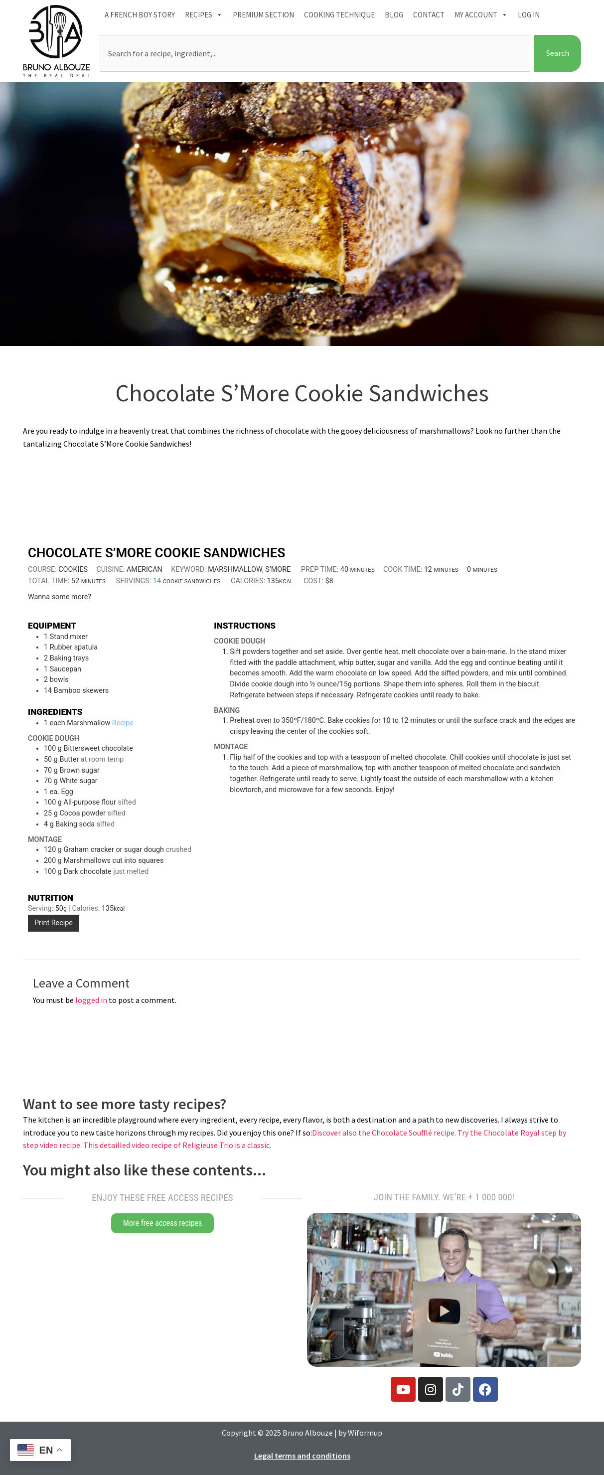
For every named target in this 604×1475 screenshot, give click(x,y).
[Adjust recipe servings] (157, 581)
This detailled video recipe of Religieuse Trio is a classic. (177, 1145)
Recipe (123, 723)
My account (481, 15)
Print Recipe (53, 923)
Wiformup (365, 1433)
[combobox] (315, 53)
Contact (429, 14)
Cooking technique (339, 14)
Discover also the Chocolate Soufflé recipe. (384, 1133)
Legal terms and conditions (302, 1456)
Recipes (204, 15)
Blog (394, 14)
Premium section (263, 14)
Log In (529, 14)
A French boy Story (140, 14)
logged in (91, 1000)
